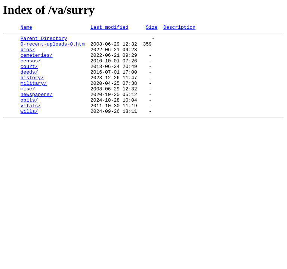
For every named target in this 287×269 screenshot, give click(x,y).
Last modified (109, 28)
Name (26, 28)
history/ (32, 87)
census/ (31, 67)
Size (151, 28)
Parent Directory (44, 40)
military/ (34, 94)
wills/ (29, 127)
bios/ (28, 53)
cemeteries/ (37, 60)
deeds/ (29, 80)
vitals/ (31, 121)
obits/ (29, 114)
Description (179, 28)
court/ (29, 74)
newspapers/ (37, 107)
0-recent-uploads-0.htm (53, 47)
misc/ (28, 101)
